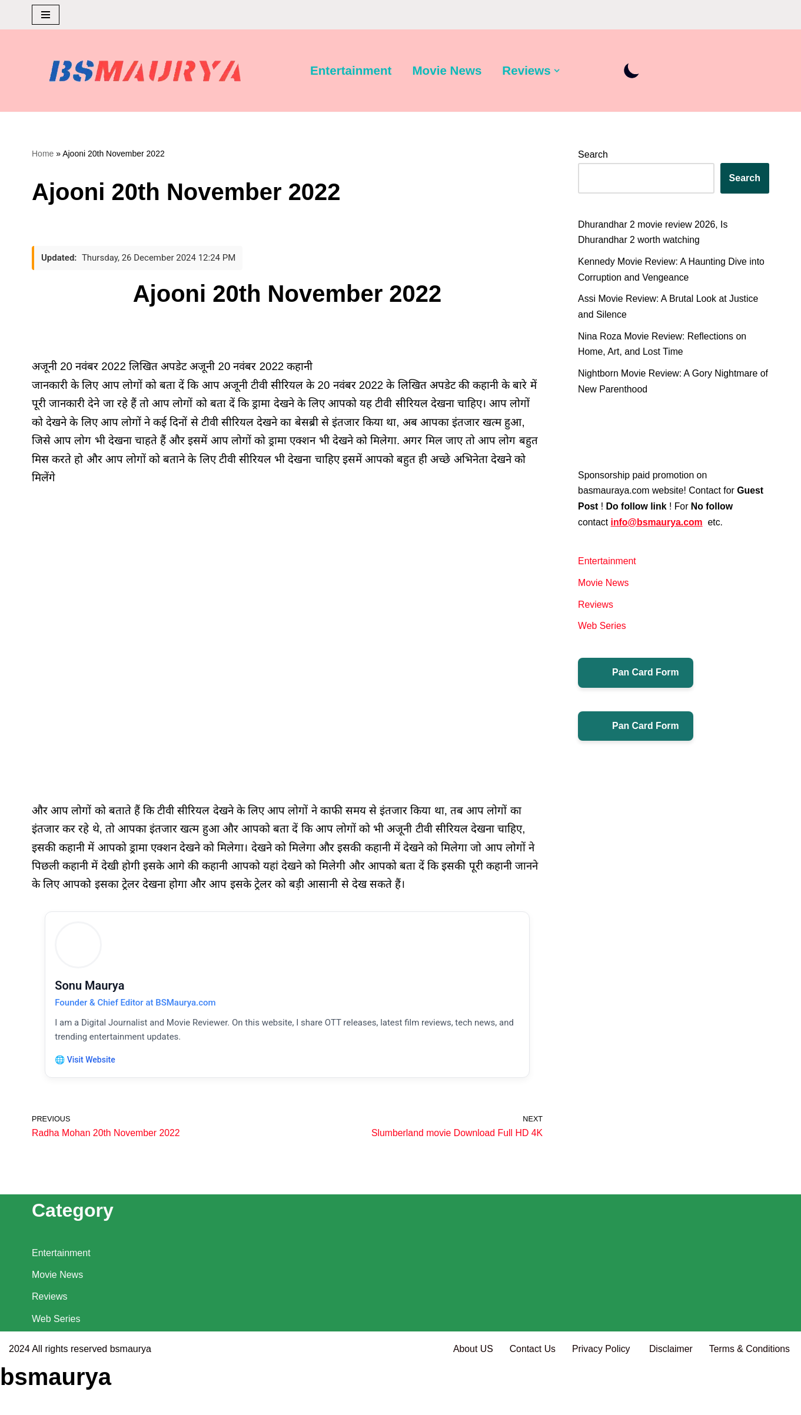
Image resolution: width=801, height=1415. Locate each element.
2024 (19, 1400)
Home (43, 153)
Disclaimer (670, 1400)
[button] (558, 71)
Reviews (595, 610)
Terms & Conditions (749, 1400)
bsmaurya (130, 1400)
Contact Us (530, 1400)
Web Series (602, 632)
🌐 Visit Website (87, 1064)
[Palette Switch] (634, 71)
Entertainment (351, 71)
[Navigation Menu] (45, 15)
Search (593, 155)
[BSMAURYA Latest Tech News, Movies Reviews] (145, 73)
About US (470, 1400)
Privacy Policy (601, 1400)
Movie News (448, 71)
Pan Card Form (636, 678)
